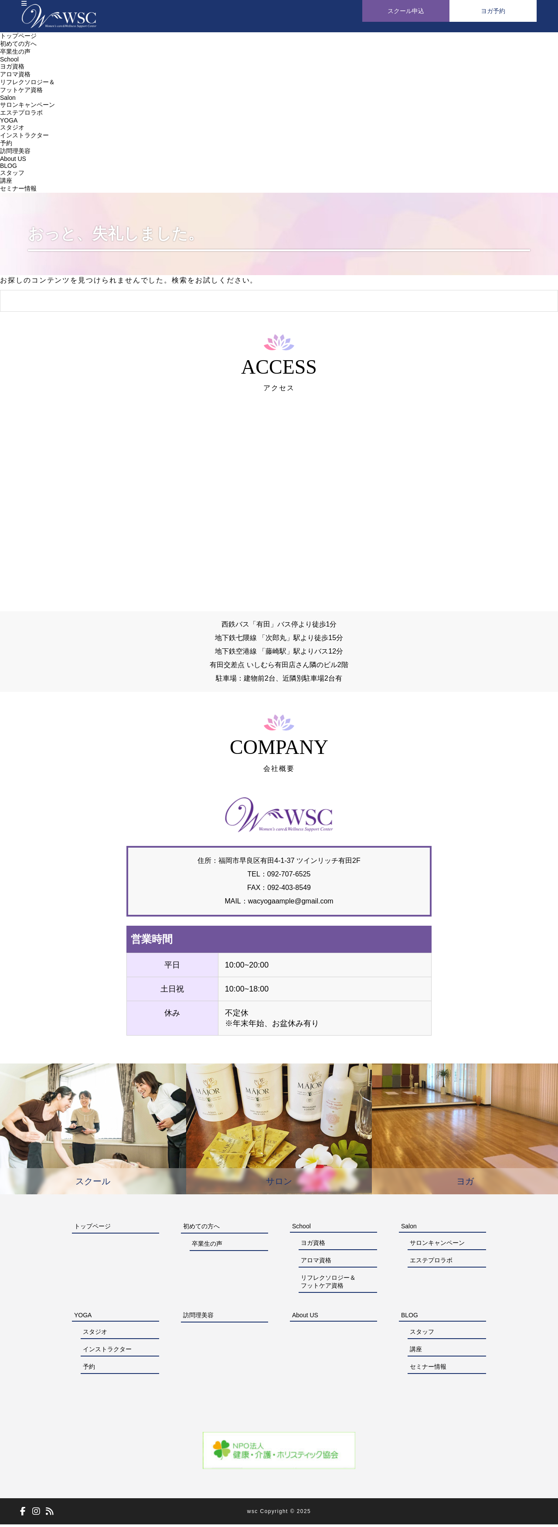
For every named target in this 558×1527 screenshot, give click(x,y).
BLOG (8, 168)
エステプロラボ (21, 115)
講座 (6, 183)
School (9, 61)
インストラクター (24, 137)
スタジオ (12, 129)
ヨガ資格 (12, 68)
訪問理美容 (15, 153)
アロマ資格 (15, 76)
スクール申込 (406, 10)
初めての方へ (18, 46)
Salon (8, 100)
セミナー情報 (18, 190)
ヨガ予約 (493, 10)
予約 (6, 145)
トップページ (18, 38)
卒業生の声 (15, 54)
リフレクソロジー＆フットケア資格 (328, 1284)
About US (13, 161)
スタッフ (12, 175)
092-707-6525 (279, 876)
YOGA (8, 122)
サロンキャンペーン (27, 107)
